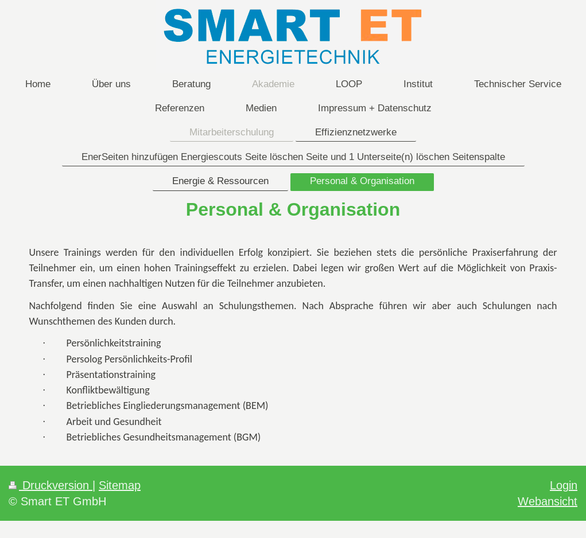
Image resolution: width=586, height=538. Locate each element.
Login (563, 485)
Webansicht (547, 501)
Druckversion (50, 485)
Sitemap (120, 485)
